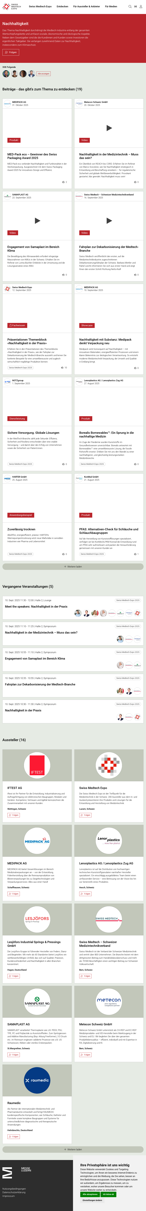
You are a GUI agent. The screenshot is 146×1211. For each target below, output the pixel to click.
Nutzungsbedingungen (14, 1188)
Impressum (8, 1196)
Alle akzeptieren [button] (90, 1194)
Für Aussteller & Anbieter (86, 6)
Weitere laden (73, 566)
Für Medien (111, 6)
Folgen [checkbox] (14, 815)
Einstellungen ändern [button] (92, 1200)
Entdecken (62, 6)
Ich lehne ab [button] (108, 1194)
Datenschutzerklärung (13, 1192)
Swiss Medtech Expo (40, 6)
